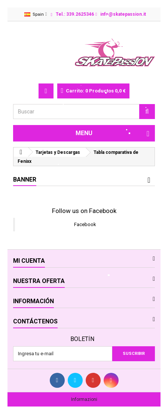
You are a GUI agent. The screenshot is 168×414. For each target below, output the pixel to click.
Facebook (85, 224)
